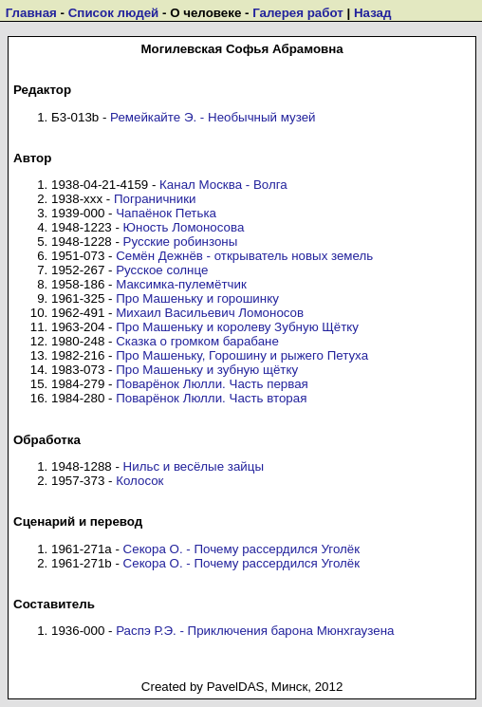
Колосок (139, 481)
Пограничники (155, 199)
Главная (31, 13)
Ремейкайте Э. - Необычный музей (212, 117)
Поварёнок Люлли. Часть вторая (211, 398)
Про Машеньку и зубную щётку (207, 370)
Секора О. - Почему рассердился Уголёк (241, 549)
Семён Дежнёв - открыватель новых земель (244, 256)
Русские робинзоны (180, 241)
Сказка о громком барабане (197, 341)
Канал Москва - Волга (223, 184)
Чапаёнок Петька (166, 213)
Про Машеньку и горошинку (197, 298)
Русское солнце (162, 270)
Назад (373, 13)
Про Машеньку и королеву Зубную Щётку (237, 327)
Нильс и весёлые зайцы (193, 466)
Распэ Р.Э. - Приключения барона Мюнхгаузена (255, 630)
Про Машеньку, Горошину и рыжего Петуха (242, 355)
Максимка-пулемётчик (181, 284)
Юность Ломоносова (184, 227)
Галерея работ (297, 13)
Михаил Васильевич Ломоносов (210, 313)
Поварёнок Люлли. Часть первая (212, 384)
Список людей (113, 13)
